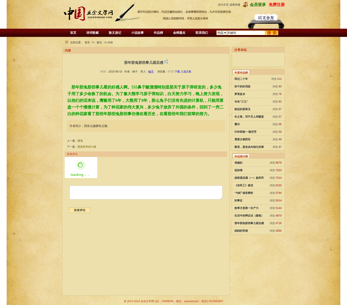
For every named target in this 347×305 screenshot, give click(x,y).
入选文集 (186, 71)
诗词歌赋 (92, 32)
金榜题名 (179, 32)
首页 (73, 32)
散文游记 (115, 32)
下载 (177, 71)
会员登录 (258, 4)
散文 (99, 42)
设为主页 (223, 4)
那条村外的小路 (87, 146)
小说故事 (137, 32)
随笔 (80, 140)
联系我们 (202, 32)
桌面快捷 (235, 4)
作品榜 (158, 32)
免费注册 (277, 4)
